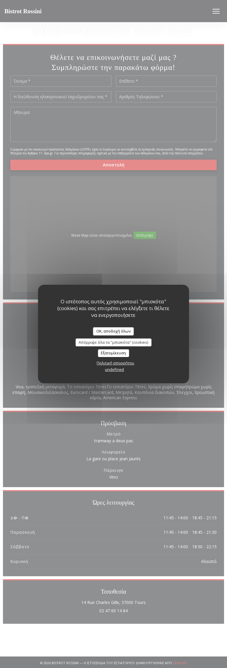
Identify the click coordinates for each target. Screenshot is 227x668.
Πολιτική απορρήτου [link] (115, 363)
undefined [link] (114, 369)
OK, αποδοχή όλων (113, 331)
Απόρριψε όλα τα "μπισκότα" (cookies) (113, 342)
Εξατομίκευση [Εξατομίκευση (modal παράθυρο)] (113, 353)
